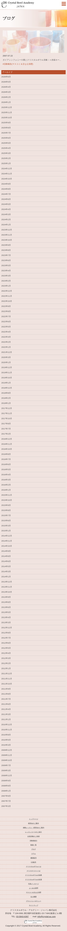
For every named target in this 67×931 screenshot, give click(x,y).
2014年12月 (6, 536)
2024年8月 (6, 189)
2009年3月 (6, 770)
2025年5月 (6, 143)
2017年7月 (6, 429)
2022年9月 (6, 306)
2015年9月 (6, 505)
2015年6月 (6, 520)
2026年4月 (6, 87)
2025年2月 (6, 158)
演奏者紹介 (33, 841)
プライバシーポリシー (33, 901)
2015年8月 (6, 510)
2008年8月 (6, 786)
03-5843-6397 (22, 916)
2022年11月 (6, 296)
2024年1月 (6, 225)
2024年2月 (6, 219)
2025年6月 (6, 138)
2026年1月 (6, 102)
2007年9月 (6, 796)
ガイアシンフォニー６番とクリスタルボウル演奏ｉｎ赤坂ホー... (32, 60)
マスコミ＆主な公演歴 (33, 892)
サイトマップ (33, 905)
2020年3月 (6, 357)
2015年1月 (6, 531)
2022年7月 (6, 316)
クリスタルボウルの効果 (33, 875)
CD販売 (33, 862)
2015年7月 (6, 515)
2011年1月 (6, 719)
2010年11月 (6, 730)
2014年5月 (6, 566)
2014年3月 (6, 571)
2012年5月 (6, 648)
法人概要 (34, 897)
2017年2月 (6, 434)
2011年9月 (6, 689)
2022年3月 (6, 337)
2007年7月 (6, 801)
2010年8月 (6, 735)
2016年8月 (6, 454)
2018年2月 (6, 398)
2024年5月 (6, 204)
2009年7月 (6, 765)
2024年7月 (6, 194)
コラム (33, 853)
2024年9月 (6, 184)
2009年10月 (6, 760)
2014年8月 (6, 556)
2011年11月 (6, 679)
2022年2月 (6, 342)
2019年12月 (6, 367)
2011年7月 (6, 699)
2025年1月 (6, 163)
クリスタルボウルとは (33, 866)
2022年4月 (6, 332)
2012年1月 (6, 668)
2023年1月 (6, 286)
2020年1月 (6, 362)
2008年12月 (6, 775)
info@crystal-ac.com (46, 916)
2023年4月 (6, 270)
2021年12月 (6, 352)
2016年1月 (6, 490)
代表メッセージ (33, 884)
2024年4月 (6, 209)
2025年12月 (6, 107)
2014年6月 (6, 561)
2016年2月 (6, 485)
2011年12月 (6, 673)
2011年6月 (6, 704)
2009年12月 (6, 750)
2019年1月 (6, 383)
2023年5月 (6, 265)
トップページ (33, 819)
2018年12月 (6, 388)
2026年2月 (6, 97)
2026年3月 (6, 92)
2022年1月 (6, 347)
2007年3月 (6, 806)
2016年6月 (6, 464)
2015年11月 (6, 495)
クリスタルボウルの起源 (33, 879)
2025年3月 (6, 153)
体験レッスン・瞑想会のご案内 (33, 828)
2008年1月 (6, 791)
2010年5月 (6, 740)
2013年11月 (6, 587)
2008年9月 (6, 781)
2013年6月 (6, 607)
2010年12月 (6, 724)
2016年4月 (6, 474)
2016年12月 (6, 439)
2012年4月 (6, 653)
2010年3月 (6, 745)
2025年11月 (6, 112)
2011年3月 (6, 714)
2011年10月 (6, 684)
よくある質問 (33, 888)
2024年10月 (6, 179)
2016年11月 (6, 444)
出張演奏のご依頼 (33, 836)
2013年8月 (6, 602)
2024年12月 (6, 168)
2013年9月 (6, 597)
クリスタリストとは (33, 871)
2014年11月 (6, 541)
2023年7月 (6, 255)
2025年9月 (6, 122)
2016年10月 (6, 449)
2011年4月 (6, 709)
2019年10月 (6, 378)
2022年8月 (6, 311)
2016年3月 (6, 480)
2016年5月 (6, 469)
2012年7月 (6, 638)
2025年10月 (6, 117)
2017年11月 (6, 413)
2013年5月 (6, 612)
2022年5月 (6, 327)
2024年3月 (6, 214)
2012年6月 (6, 643)
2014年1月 (6, 577)
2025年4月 (6, 148)
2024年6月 (6, 199)
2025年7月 (6, 133)
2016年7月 (6, 459)
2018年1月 (6, 403)
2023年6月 (6, 260)
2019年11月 (6, 372)
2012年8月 (6, 633)
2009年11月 (6, 755)
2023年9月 (6, 245)
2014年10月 (6, 546)
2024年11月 (6, 174)
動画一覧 (34, 845)
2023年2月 (6, 281)
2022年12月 (6, 291)
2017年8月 (6, 423)
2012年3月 (6, 658)
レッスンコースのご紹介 (33, 832)
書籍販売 (34, 858)
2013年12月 (6, 582)
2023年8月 (6, 250)
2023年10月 (6, 240)
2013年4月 (6, 617)
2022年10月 (6, 301)
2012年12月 (6, 627)
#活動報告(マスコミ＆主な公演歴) (18, 64)
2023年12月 (6, 230)
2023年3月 (6, 276)
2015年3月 (6, 526)
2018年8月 (6, 393)
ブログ (33, 849)
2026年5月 (6, 82)
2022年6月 (6, 321)
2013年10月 (6, 592)
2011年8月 (6, 694)
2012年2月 (6, 663)
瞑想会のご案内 (33, 823)
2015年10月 (6, 500)
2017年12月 (6, 408)
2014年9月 (6, 551)
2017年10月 (6, 418)
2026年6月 (6, 77)
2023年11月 (6, 235)
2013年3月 (6, 622)
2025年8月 (6, 128)
